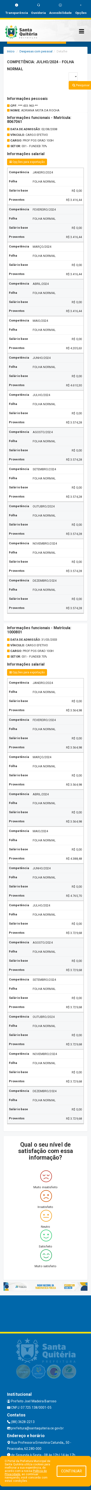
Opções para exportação (27, 162)
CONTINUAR (71, 1471)
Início (11, 51)
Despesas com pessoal (36, 51)
